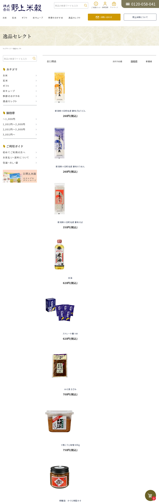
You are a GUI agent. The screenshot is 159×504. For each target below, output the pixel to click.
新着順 (148, 61)
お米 (5, 17)
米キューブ (38, 17)
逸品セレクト (74, 17)
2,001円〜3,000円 (14, 129)
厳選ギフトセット (18, 379)
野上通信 (43, 374)
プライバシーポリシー (50, 401)
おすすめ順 (116, 61)
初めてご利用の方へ (14, 152)
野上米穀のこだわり (49, 379)
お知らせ (43, 368)
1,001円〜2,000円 (14, 124)
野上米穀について (140, 17)
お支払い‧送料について (16, 157)
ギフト (25, 17)
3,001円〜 (9, 134)
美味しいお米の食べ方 (50, 384)
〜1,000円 (9, 119)
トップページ (7, 48)
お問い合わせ (106, 17)
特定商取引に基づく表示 (51, 395)
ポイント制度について (21, 401)
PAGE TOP (81, 428)
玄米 (14, 17)
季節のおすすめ (55, 17)
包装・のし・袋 (10, 162)
